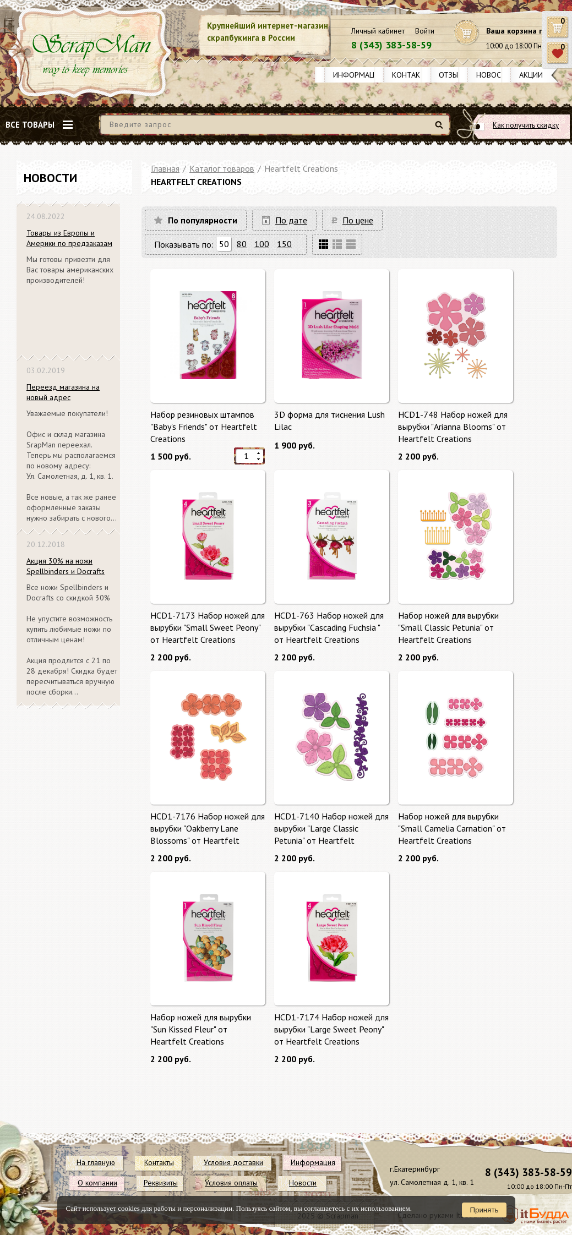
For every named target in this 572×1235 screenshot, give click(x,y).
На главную (96, 1162)
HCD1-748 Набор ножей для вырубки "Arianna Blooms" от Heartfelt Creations (453, 426)
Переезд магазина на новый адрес (63, 392)
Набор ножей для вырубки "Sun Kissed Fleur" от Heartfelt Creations (200, 1029)
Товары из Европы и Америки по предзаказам (69, 238)
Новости (493, 75)
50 (224, 243)
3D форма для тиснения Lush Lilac (329, 420)
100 (261, 243)
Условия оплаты (231, 1183)
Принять (484, 1210)
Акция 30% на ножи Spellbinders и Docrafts (65, 566)
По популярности (202, 220)
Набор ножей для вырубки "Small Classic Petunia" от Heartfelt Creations (448, 627)
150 (284, 243)
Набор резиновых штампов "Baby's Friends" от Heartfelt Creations (203, 426)
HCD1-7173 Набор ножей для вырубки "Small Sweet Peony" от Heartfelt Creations (207, 627)
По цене (357, 220)
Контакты (411, 75)
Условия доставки (233, 1162)
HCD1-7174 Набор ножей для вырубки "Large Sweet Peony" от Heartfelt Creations (331, 1029)
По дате (291, 220)
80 (242, 243)
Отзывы (453, 75)
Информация (358, 75)
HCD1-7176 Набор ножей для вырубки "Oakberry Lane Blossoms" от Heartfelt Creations (207, 828)
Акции (531, 75)
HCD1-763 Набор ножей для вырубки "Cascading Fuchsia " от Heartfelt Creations (329, 627)
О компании (97, 1183)
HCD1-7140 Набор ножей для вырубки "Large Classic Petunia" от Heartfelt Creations (331, 828)
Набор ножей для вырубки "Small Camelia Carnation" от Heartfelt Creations (452, 828)
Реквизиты (161, 1183)
